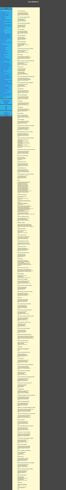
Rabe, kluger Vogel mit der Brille (4, 62)
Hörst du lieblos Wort (3, 49)
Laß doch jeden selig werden (4, 53)
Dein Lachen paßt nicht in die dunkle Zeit (5, 24)
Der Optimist (2, 30)
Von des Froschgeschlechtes (4, 81)
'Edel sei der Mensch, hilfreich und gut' (5, 36)
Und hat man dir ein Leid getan (4, 75)
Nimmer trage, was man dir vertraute (5, 60)
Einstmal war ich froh (3, 40)
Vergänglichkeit (2, 79)
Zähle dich (1, 97)
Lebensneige (2, 54)
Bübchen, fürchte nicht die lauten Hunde (5, 22)
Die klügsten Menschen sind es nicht (5, 35)
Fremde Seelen (6, 103)
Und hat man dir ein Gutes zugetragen (5, 74)
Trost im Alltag (2, 73)
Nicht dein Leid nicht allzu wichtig (4, 59)
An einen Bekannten (3, 18)
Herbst (6, 108)
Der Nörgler (1, 29)
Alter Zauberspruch (2, 17)
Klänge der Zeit (6, 102)
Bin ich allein (2, 21)
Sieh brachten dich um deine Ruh (4, 66)
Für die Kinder (6, 114)
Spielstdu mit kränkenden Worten (4, 68)
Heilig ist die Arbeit (2, 48)
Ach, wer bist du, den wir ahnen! (4, 11)
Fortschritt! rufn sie (2, 41)
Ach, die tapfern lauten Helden (4, 15)
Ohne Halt (1, 61)
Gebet (1, 43)
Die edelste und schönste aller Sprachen (5, 34)
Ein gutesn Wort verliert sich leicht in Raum (6, 37)
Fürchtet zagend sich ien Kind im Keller (5, 42)
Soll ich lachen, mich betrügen (4, 67)
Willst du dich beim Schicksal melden (5, 94)
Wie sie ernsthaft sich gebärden (4, 91)
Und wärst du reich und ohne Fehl (4, 78)
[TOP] (18, 15)
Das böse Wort (2, 23)
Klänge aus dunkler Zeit (6, 101)
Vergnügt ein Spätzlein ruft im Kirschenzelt (6, 80)
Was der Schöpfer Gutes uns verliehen (5, 86)
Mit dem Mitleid (2, 56)
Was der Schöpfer (2, 85)
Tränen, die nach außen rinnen (4, 72)
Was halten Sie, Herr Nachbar (4, 87)
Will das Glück (2, 92)
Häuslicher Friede (2, 47)
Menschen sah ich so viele (3, 55)
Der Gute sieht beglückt (3, 28)
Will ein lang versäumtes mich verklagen (5, 93)
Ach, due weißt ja (2, 16)
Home (6, 7)
